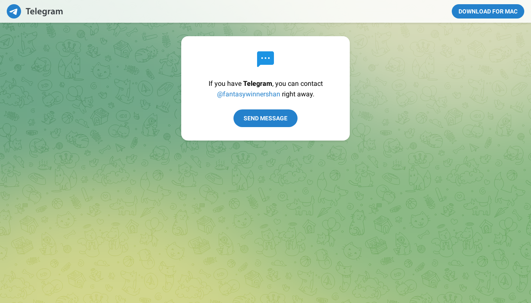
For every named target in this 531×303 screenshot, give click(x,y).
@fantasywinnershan (248, 94)
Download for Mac (488, 11)
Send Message (265, 118)
